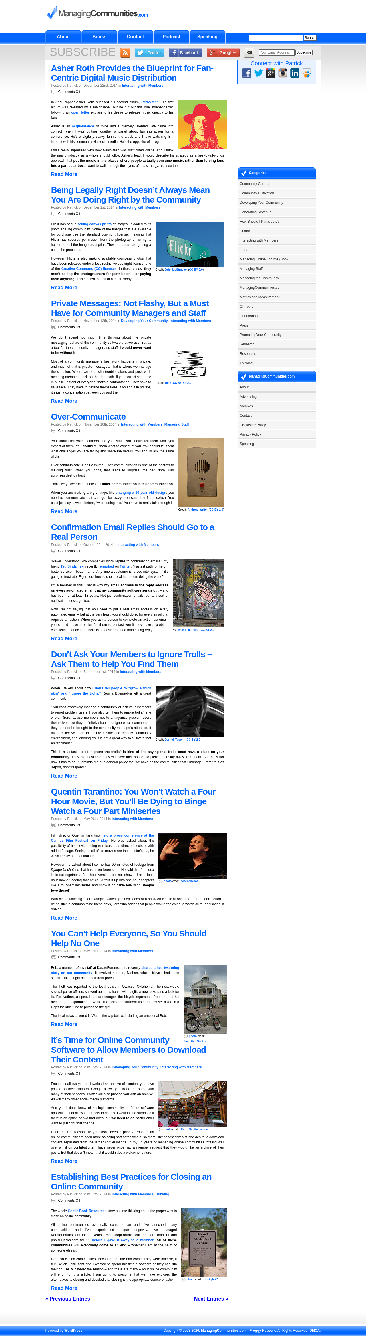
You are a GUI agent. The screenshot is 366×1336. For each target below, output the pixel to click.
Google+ (228, 52)
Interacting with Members (143, 86)
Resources (248, 354)
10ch (168, 382)
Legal (244, 250)
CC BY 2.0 (196, 269)
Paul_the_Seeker (195, 1041)
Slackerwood (190, 881)
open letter (80, 112)
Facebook (189, 52)
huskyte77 (211, 1279)
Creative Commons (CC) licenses (89, 269)
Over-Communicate (88, 416)
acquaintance (83, 126)
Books (99, 36)
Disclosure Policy (253, 425)
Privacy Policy (250, 434)
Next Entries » (211, 1299)
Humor (245, 231)
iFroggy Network (262, 1331)
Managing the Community (259, 278)
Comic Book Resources (87, 1211)
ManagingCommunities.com (261, 288)
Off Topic (246, 307)
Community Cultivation (257, 193)
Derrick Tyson (174, 739)
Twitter (154, 52)
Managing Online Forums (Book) (264, 259)
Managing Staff (176, 424)
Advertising (248, 397)
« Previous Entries (67, 1299)
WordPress (73, 1331)
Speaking (207, 36)
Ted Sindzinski (72, 566)
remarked (106, 566)
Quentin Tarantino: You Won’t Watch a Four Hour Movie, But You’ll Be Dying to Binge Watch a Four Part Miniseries (133, 801)
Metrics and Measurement (260, 297)
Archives (246, 406)
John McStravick (176, 269)
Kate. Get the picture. (195, 1129)
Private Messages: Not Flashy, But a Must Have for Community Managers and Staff (130, 308)
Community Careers (255, 184)
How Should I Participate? (259, 222)
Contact (135, 36)
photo (168, 881)
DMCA (314, 1331)
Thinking (162, 1194)
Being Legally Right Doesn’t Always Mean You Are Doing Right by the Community (130, 194)
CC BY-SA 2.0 (182, 382)
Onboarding (249, 316)
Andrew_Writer (198, 509)
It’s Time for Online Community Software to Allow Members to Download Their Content (128, 1049)
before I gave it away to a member (123, 1240)
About (63, 36)
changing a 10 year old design (141, 493)
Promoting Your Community (261, 335)
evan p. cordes (188, 629)
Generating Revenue (256, 212)
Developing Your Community (144, 321)
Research (247, 344)
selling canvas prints (94, 224)
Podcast (171, 36)
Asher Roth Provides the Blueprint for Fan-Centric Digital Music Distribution (132, 72)
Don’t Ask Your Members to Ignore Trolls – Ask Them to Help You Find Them (131, 659)
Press (244, 325)
